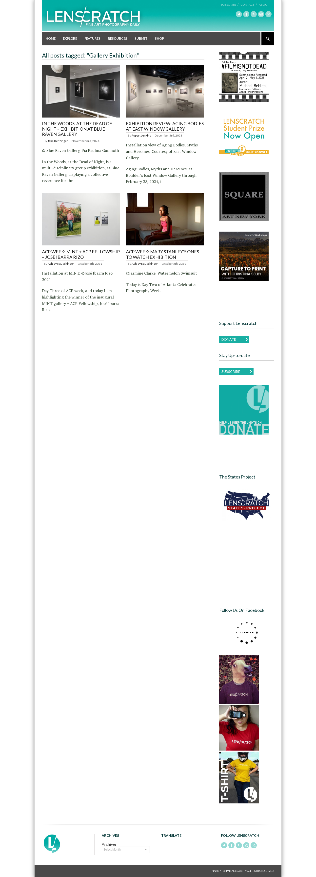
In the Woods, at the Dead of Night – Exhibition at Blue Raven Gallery (77, 129)
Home (51, 38)
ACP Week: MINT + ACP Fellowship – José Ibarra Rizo (81, 254)
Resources (117, 38)
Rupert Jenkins (141, 135)
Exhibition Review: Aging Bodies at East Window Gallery (165, 126)
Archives (109, 844)
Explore (70, 38)
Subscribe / (229, 4)
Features (92, 38)
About (264, 4)
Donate (228, 339)
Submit (141, 38)
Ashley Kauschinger (61, 263)
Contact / (248, 4)
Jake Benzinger (58, 141)
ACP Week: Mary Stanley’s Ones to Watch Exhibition (162, 254)
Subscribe (230, 371)
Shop (159, 38)
